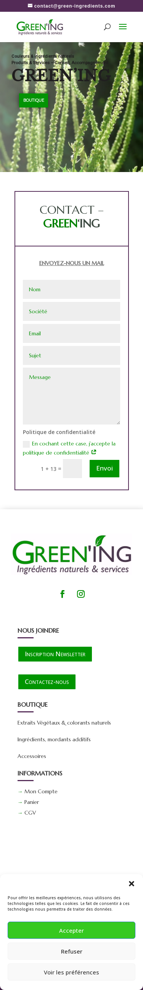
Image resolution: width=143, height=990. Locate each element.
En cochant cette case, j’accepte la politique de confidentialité (69, 448)
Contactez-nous (47, 681)
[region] (71, 107)
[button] (131, 883)
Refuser (71, 951)
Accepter (71, 930)
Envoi (104, 468)
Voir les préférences (71, 972)
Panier (31, 802)
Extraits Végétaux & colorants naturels (64, 722)
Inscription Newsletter (55, 653)
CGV (30, 812)
